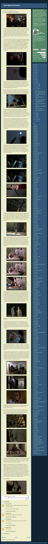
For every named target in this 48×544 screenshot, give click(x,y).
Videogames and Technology (39, 401)
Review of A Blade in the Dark (40, 92)
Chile (35, 185)
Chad (35, 183)
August (36, 89)
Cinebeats (36, 416)
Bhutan (35, 168)
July (36, 112)
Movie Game (36, 302)
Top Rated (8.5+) (37, 384)
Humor (35, 241)
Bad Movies (36, 414)
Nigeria (35, 315)
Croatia (35, 191)
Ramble (35, 336)
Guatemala (36, 227)
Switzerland (36, 375)
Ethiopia (35, 207)
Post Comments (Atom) (10, 539)
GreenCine (36, 428)
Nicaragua (36, 313)
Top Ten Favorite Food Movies (40, 91)
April (36, 116)
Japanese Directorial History (39, 264)
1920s (35, 126)
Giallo (11, 497)
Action (35, 142)
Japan (35, 262)
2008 (35, 81)
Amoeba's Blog (36, 413)
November (37, 85)
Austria (35, 162)
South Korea (36, 361)
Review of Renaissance (39, 108)
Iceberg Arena (36, 244)
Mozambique (36, 304)
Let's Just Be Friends (37, 278)
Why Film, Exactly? (37, 453)
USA (35, 395)
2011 (35, 76)
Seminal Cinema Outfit (38, 439)
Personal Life (36, 326)
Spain (35, 363)
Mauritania (36, 290)
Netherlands (36, 309)
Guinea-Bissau (36, 230)
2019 (35, 66)
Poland (35, 330)
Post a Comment (6, 533)
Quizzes (35, 335)
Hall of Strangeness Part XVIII (40, 99)
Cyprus (35, 194)
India (35, 247)
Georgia (35, 217)
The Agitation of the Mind (38, 442)
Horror (14, 497)
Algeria (35, 149)
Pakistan (35, 321)
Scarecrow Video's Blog (38, 436)
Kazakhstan (36, 267)
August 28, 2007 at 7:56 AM (10, 511)
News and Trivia (37, 312)
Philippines (36, 329)
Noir (34, 316)
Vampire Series (36, 398)
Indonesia (35, 248)
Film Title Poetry (37, 213)
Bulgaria (35, 176)
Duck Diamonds (37, 422)
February (36, 119)
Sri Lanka (35, 366)
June (36, 113)
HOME (44, 20)
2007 (35, 82)
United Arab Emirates (37, 392)
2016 (35, 69)
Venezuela (36, 400)
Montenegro (36, 299)
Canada (35, 182)
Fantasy (35, 208)
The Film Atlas (35, 23)
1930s (35, 128)
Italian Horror (17, 497)
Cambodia (36, 179)
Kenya (35, 268)
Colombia (35, 188)
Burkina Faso (36, 177)
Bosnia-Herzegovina (37, 173)
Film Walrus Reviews (12, 5)
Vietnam (35, 403)
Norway (35, 319)
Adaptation (36, 143)
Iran (34, 250)
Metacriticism (36, 292)
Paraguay (35, 324)
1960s (35, 132)
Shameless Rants (37, 352)
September (37, 88)
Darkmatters (36, 419)
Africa (35, 146)
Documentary (36, 199)
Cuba (35, 193)
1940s (35, 129)
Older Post (28, 537)
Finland (35, 214)
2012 (35, 75)
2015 (35, 70)
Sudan (35, 369)
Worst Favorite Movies (38, 406)
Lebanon (35, 276)
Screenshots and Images (38, 347)
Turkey (35, 387)
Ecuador (35, 200)
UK (34, 389)
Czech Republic (36, 196)
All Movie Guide (36, 411)
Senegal (35, 349)
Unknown (7, 503)
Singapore (36, 355)
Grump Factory (36, 430)
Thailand (35, 383)
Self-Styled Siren (37, 438)
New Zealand (36, 310)
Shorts (35, 353)
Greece (35, 224)
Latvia (35, 275)
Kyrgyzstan (36, 273)
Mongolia (35, 298)
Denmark (35, 197)
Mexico (35, 293)
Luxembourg (36, 282)
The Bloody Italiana (37, 444)
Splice (35, 364)
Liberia (35, 279)
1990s (35, 137)
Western (35, 404)
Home (16, 537)
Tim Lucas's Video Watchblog (39, 450)
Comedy (35, 190)
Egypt (35, 202)
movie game (41, 38)
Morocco (35, 301)
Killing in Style (36, 431)
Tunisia (35, 386)
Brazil (35, 174)
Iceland (35, 245)
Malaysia (35, 287)
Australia (35, 160)
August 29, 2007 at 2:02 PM (11, 525)
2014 (35, 72)
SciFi (35, 346)
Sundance (36, 370)
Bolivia (35, 171)
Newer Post (4, 537)
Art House (35, 159)
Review (23, 497)
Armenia (35, 157)
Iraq (34, 251)
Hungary (35, 242)
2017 (35, 67)
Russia (35, 341)
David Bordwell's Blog (38, 421)
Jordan (35, 265)
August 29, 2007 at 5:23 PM (11, 531)
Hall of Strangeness (37, 233)
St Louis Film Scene (37, 367)
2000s (35, 139)
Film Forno (36, 424)
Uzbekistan (36, 397)
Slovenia (35, 358)
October (36, 86)
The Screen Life (37, 448)
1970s (35, 134)
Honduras (35, 236)
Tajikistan (35, 380)
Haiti (35, 231)
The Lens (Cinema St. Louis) (39, 447)
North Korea (36, 318)
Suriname (35, 372)
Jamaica (35, 261)
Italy (21, 497)
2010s (35, 140)
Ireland (35, 253)
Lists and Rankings (37, 281)
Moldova (35, 296)
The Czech (36, 445)
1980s (9, 497)
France (35, 216)
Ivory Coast (36, 259)
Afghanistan (36, 145)
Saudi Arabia (36, 344)
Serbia (35, 350)
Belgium (35, 166)
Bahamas (35, 163)
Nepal (35, 307)
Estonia (35, 205)
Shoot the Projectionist (38, 441)
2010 (35, 78)
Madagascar (36, 285)
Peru (35, 327)
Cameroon (36, 180)
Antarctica (35, 154)
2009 (35, 79)
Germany (35, 219)
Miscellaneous (36, 295)
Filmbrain (35, 425)
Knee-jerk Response (37, 270)
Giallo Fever (36, 427)
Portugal (35, 333)
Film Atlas (35, 211)
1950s (35, 131)
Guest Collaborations (37, 228)
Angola (35, 151)
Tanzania (35, 381)
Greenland (36, 225)
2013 (35, 73)
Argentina (35, 156)
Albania (35, 148)
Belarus (35, 165)
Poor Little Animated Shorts (39, 332)
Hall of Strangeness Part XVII (40, 110)
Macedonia (36, 284)
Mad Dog (7, 513)
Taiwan (35, 378)
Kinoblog (35, 433)
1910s (35, 125)
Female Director (37, 210)
